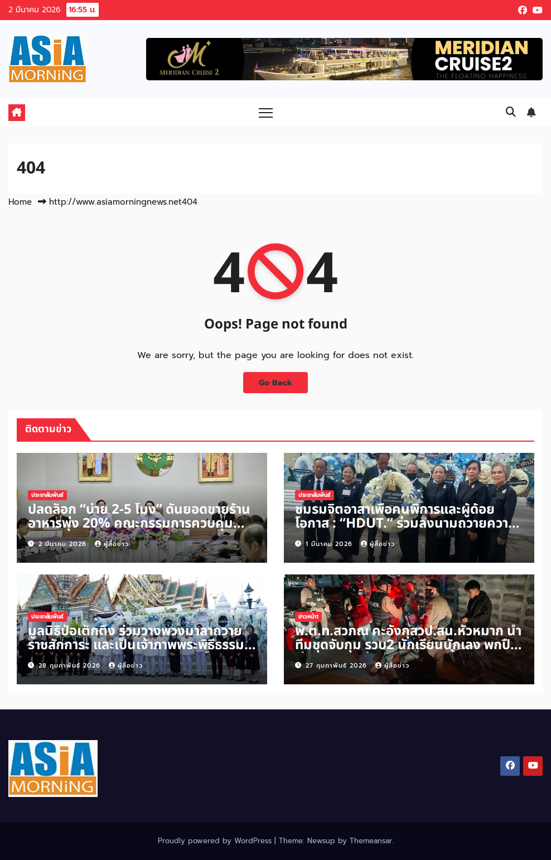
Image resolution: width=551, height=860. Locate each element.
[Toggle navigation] (265, 112)
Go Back (275, 382)
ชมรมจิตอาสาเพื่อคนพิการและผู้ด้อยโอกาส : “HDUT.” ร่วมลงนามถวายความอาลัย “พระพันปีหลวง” (406, 524)
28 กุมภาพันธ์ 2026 (70, 665)
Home (20, 202)
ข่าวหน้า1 (308, 616)
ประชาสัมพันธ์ (47, 495)
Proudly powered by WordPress (216, 840)
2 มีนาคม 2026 (63, 544)
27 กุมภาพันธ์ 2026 (338, 665)
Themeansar (371, 840)
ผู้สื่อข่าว (112, 544)
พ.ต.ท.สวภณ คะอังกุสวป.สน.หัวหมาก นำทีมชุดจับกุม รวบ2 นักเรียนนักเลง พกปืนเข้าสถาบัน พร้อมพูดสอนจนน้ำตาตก (408, 645)
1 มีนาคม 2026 (330, 544)
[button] (511, 112)
